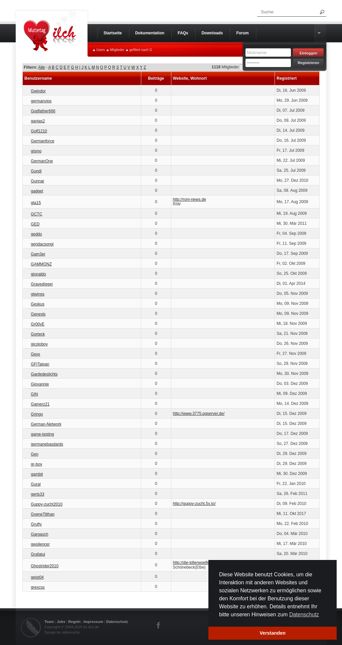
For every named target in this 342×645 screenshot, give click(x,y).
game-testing (42, 434)
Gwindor (38, 91)
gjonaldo (38, 274)
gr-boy (36, 464)
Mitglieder (117, 50)
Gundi (36, 171)
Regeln (74, 622)
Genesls (38, 314)
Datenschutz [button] (304, 614)
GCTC (36, 214)
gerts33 (37, 494)
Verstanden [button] (273, 633)
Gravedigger (42, 284)
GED (35, 224)
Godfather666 (43, 111)
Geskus (37, 304)
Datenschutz (117, 622)
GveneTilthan (42, 514)
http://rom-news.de (189, 199)
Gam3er (38, 254)
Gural (35, 484)
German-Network (46, 424)
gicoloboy (39, 344)
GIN (34, 394)
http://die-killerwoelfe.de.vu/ (197, 562)
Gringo (37, 414)
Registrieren (308, 63)
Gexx (35, 354)
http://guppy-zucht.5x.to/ (194, 503)
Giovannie (40, 384)
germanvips (41, 101)
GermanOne (42, 161)
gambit (37, 474)
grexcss (37, 587)
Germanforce (42, 141)
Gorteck (38, 334)
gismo (36, 151)
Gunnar (37, 181)
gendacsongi (42, 244)
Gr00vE (37, 324)
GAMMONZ (41, 264)
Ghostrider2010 (44, 566)
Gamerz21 (40, 404)
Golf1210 (39, 131)
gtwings (37, 294)
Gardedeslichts (44, 374)
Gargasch (39, 534)
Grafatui (38, 554)
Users (100, 50)
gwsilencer (40, 544)
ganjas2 (38, 121)
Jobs (61, 622)
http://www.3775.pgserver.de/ (199, 413)
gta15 (36, 202)
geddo (36, 234)
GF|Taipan (40, 364)
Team (49, 622)
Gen (34, 454)
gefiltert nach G (140, 50)
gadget (37, 191)
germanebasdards (47, 444)
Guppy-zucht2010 (46, 504)
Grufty (36, 524)
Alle (41, 67)
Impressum (93, 622)
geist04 (37, 577)
